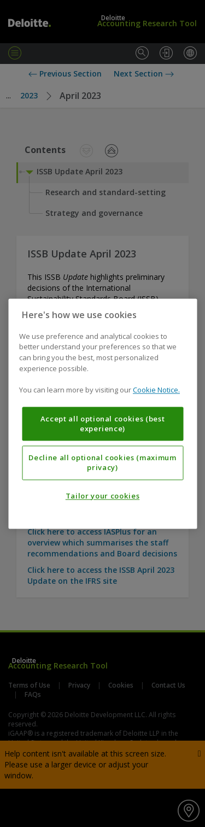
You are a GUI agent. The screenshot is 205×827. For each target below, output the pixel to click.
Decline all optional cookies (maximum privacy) (102, 462)
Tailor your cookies (102, 496)
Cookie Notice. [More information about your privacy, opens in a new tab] (156, 390)
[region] (102, 413)
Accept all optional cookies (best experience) (102, 423)
